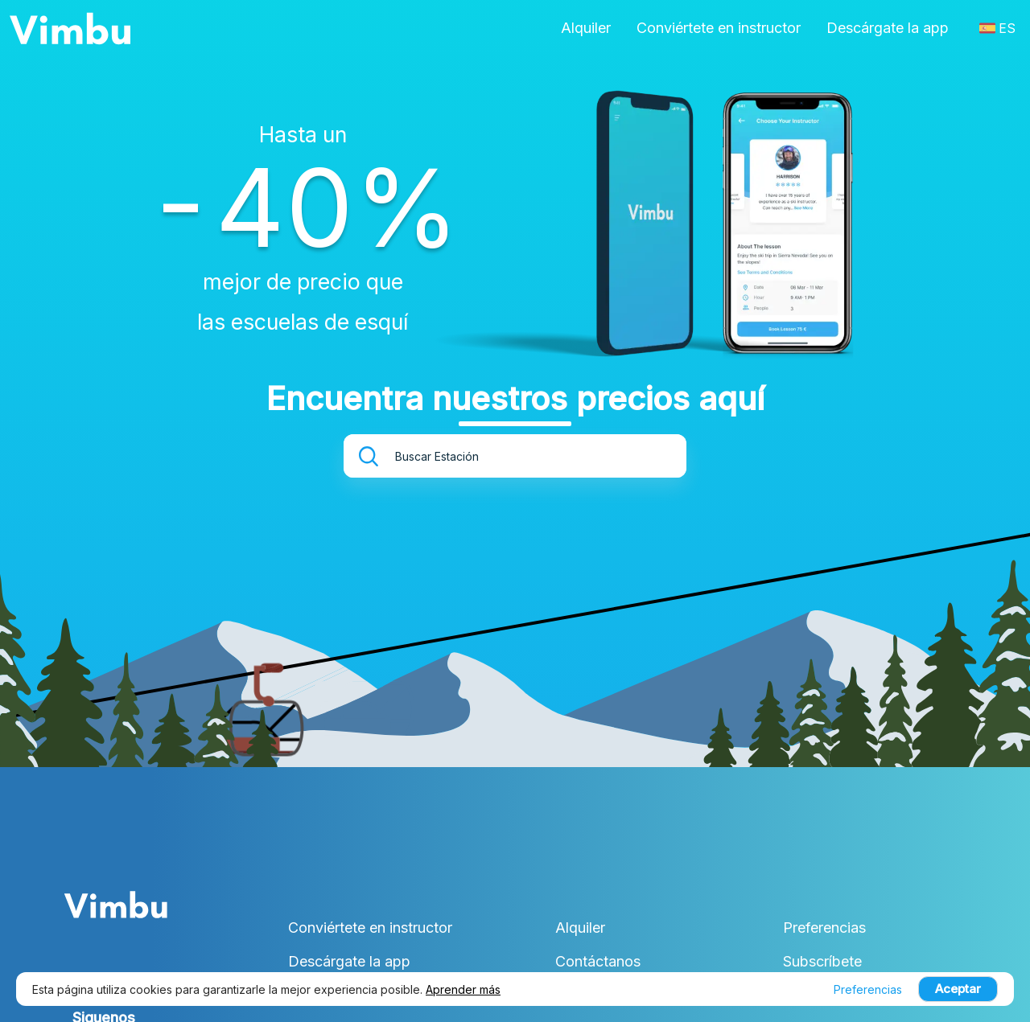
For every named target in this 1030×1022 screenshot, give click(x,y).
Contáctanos (598, 961)
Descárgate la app (887, 27)
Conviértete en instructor (719, 27)
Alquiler (586, 27)
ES (997, 28)
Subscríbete (822, 961)
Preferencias (824, 927)
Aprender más (463, 989)
